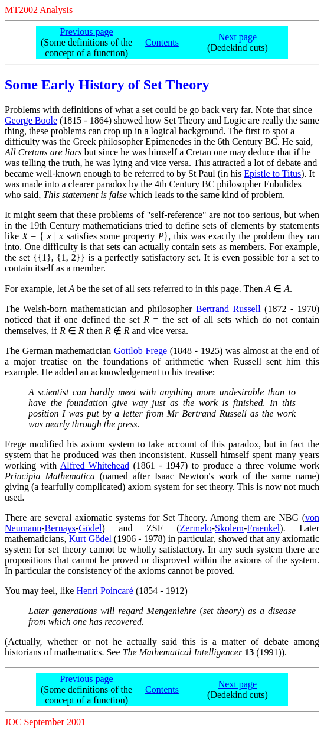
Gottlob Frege (140, 351)
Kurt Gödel (89, 539)
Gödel (90, 528)
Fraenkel (263, 528)
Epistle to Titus (272, 173)
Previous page (86, 32)
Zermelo (196, 528)
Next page (237, 37)
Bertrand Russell (228, 309)
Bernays (60, 528)
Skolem (229, 528)
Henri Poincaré (104, 591)
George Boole (31, 120)
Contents (162, 42)
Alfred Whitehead (94, 465)
